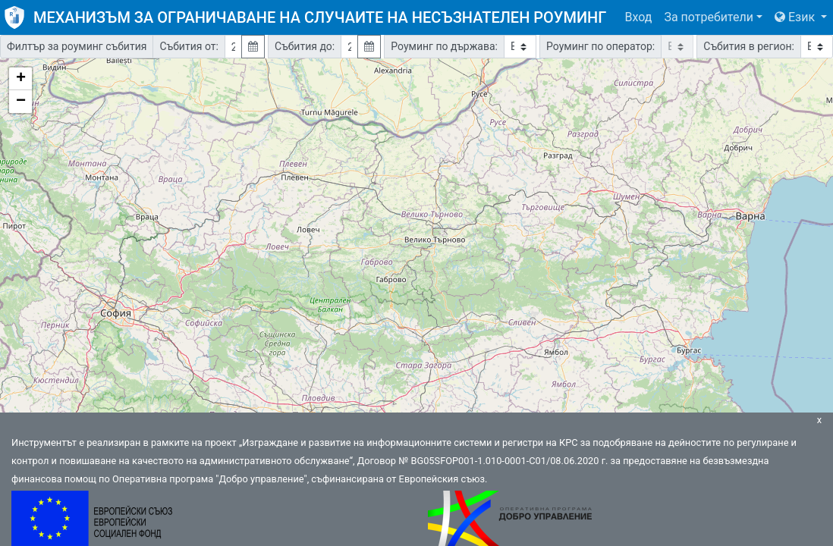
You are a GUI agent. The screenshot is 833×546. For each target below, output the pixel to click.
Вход (638, 17)
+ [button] (21, 78)
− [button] (21, 101)
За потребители (708, 17)
